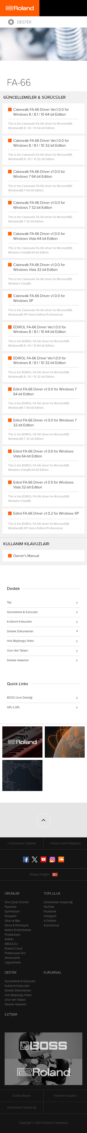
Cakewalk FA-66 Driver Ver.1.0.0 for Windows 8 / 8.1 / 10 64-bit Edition (41, 112)
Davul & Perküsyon (17, 925)
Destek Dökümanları (18, 990)
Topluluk (52, 893)
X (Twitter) (50, 921)
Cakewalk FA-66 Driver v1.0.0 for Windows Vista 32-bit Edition (39, 267)
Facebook (50, 911)
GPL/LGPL (13, 707)
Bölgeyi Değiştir (44, 875)
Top (9, 602)
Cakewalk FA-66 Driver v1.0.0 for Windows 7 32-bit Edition (39, 205)
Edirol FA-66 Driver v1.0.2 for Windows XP (46, 513)
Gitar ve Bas (12, 921)
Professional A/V (15, 953)
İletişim (11, 1014)
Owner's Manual (26, 556)
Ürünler (12, 893)
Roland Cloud (13, 948)
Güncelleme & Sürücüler (22, 612)
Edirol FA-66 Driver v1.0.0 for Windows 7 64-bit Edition (45, 391)
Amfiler (9, 939)
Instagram (50, 916)
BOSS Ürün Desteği (19, 697)
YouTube (49, 907)
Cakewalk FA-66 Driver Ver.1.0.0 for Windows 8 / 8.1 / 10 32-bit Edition (41, 143)
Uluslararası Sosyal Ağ (58, 902)
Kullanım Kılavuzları (19, 621)
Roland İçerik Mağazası (66, 843)
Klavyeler (10, 916)
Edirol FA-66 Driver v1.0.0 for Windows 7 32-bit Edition (45, 422)
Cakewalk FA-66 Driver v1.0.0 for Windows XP (39, 298)
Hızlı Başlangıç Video (20, 641)
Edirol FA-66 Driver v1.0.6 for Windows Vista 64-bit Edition (43, 454)
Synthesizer (12, 911)
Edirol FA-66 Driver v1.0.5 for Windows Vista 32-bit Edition (43, 485)
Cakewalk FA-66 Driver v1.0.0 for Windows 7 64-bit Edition (39, 174)
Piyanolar (10, 907)
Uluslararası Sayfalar (23, 843)
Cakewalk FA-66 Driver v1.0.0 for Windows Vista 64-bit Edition (39, 236)
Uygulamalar (13, 962)
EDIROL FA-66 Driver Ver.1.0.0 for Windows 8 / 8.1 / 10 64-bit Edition (39, 329)
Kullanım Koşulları (65, 1096)
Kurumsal (52, 972)
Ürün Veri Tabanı (17, 650)
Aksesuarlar (12, 958)
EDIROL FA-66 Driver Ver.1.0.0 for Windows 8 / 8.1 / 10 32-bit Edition (39, 360)
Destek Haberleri (18, 660)
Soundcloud (51, 925)
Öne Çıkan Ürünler (17, 902)
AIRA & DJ (11, 944)
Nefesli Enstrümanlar (18, 930)
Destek (24, 22)
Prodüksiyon (12, 935)
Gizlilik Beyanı (22, 1096)
